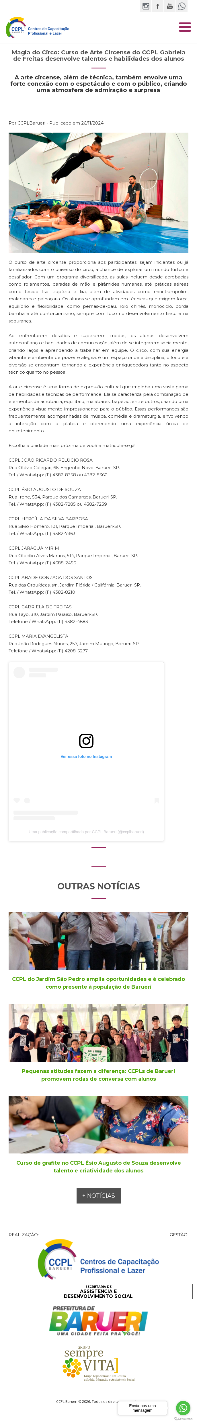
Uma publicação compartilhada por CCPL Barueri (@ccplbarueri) (86, 832)
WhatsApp (182, 6)
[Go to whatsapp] (183, 1408)
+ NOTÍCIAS (98, 1195)
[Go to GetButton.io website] (183, 1419)
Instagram (145, 6)
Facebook (157, 6)
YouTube (169, 6)
